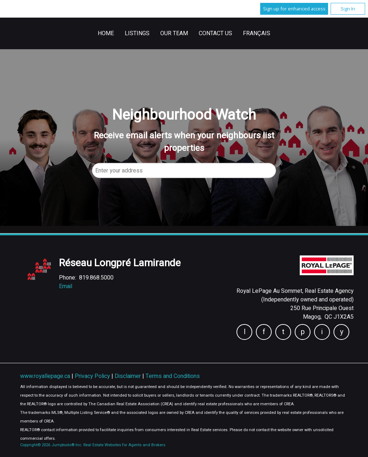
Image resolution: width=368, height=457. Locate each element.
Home (106, 33)
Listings (137, 33)
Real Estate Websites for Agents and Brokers (124, 445)
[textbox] (184, 170)
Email (65, 286)
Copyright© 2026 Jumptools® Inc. (51, 445)
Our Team (174, 33)
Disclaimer (128, 376)
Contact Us (215, 33)
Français (256, 33)
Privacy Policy (93, 376)
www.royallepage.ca (45, 376)
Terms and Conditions (173, 376)
